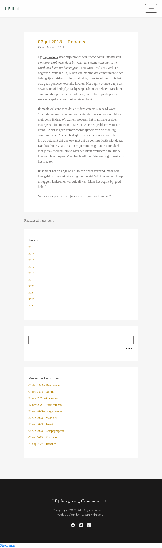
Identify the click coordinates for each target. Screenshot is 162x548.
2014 (31, 247)
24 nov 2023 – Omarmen (43, 398)
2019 (31, 279)
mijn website (50, 57)
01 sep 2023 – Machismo (43, 437)
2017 (31, 266)
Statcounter (7, 545)
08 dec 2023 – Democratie (44, 385)
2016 (31, 260)
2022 (31, 299)
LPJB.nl (12, 8)
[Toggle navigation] (151, 8)
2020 (31, 286)
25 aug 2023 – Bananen (42, 444)
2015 (31, 253)
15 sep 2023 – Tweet (40, 424)
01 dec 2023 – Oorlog (41, 391)
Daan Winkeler (93, 514)
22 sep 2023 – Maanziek (42, 417)
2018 (61, 47)
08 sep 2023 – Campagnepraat (46, 431)
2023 (31, 306)
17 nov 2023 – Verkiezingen (45, 404)
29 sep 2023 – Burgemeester (45, 411)
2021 (31, 293)
